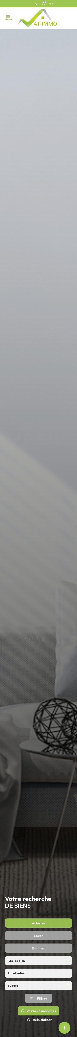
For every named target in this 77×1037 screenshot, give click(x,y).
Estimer (38, 960)
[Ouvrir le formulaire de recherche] (38, 1010)
